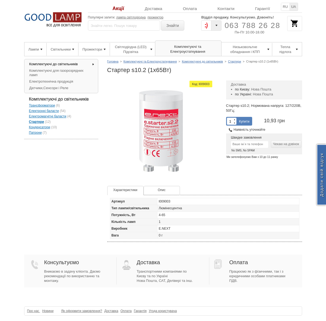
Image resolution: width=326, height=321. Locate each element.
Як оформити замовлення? (81, 311)
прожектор (155, 17)
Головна (113, 61)
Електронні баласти (44, 111)
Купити (244, 121)
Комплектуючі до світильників (202, 61)
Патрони (35, 133)
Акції (118, 8)
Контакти (225, 8)
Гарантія (140, 311)
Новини (47, 311)
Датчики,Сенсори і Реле (48, 88)
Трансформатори (42, 105)
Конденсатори (39, 127)
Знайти (172, 25)
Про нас (33, 311)
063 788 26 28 (252, 25)
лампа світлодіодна (131, 17)
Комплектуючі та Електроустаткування (150, 61)
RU (285, 7)
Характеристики (125, 190)
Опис (162, 190)
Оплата (190, 8)
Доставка (153, 8)
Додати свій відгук (321, 175)
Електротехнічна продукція (51, 81)
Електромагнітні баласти (48, 116)
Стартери (234, 61)
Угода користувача (163, 311)
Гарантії (262, 8)
